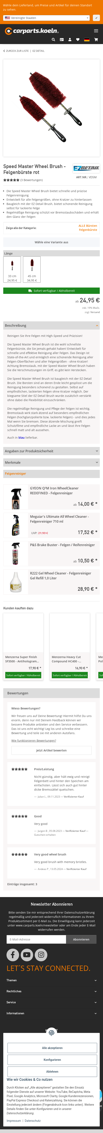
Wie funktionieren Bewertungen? (33, 740)
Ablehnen (52, 1071)
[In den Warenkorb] (6, 57)
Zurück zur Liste (17, 51)
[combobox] (46, 18)
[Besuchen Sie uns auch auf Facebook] (13, 955)
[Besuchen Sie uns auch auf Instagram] (41, 955)
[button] (53, 39)
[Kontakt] (61, 39)
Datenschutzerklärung (79, 912)
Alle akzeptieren (52, 1048)
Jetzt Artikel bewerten (51, 750)
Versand (95, 312)
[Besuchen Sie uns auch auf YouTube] (27, 955)
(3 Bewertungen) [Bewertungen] (23, 180)
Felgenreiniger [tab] (15, 474)
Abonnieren (81, 939)
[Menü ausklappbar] (96, 29)
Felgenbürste (88, 229)
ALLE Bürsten (88, 225)
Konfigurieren (52, 1059)
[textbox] (46, 18)
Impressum (14, 1120)
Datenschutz (33, 1120)
